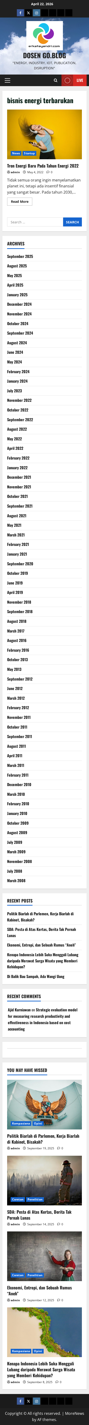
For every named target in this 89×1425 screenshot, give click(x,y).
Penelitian (35, 1199)
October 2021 (17, 496)
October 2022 (17, 410)
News (16, 153)
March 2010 (16, 794)
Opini (38, 1123)
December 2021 (19, 477)
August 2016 (17, 640)
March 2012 (16, 698)
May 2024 (14, 362)
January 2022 (17, 467)
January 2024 (17, 381)
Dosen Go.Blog (44, 55)
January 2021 (17, 554)
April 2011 (14, 755)
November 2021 (19, 487)
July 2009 (14, 842)
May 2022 (14, 439)
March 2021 (16, 535)
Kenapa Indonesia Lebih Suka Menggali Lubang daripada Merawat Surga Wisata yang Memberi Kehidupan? (42, 960)
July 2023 (14, 391)
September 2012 (20, 679)
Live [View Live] (72, 80)
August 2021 (16, 515)
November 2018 (19, 602)
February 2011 (17, 775)
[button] (7, 80)
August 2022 (17, 429)
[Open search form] (55, 80)
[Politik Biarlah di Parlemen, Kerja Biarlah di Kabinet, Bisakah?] (44, 1104)
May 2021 (14, 525)
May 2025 (14, 275)
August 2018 (16, 621)
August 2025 (17, 266)
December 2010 (19, 784)
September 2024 (20, 333)
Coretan (17, 1199)
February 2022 (18, 458)
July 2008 (14, 871)
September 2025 (20, 256)
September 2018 (20, 611)
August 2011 (16, 746)
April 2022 (15, 448)
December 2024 (19, 304)
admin (15, 172)
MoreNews (74, 1413)
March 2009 (16, 851)
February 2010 (18, 803)
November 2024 (19, 314)
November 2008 (19, 861)
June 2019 (15, 583)
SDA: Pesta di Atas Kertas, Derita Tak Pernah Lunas (39, 1215)
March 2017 (15, 631)
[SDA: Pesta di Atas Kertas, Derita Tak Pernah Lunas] (44, 1180)
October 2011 (17, 727)
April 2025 (15, 285)
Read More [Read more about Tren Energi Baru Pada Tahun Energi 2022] (21, 202)
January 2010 (17, 813)
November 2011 (19, 717)
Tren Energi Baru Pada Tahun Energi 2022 (44, 134)
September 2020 (20, 563)
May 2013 (14, 669)
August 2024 (17, 342)
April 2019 (15, 592)
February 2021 (18, 544)
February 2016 (18, 650)
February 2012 (18, 707)
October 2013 (17, 659)
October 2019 (17, 573)
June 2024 (15, 352)
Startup (29, 153)
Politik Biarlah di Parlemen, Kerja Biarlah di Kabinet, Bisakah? (43, 1139)
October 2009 (18, 823)
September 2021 (20, 506)
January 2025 (17, 294)
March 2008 (16, 880)
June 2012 (15, 688)
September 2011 (19, 736)
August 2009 (17, 832)
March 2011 (15, 765)
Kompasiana (21, 1123)
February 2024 (18, 371)
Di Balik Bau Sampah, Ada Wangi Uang (35, 976)
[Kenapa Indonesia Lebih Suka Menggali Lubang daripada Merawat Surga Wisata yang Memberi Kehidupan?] (44, 1332)
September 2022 (20, 419)
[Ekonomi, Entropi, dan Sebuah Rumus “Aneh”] (44, 1256)
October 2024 (17, 323)
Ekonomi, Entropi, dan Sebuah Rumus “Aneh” (41, 945)
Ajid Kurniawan (19, 1010)
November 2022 (19, 400)
